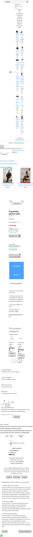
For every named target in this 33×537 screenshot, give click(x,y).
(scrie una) (16, 228)
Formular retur (20, 426)
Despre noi (3, 426)
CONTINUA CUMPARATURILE (8, 164)
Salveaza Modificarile (25, 531)
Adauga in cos (15, 236)
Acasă (10, 143)
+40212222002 (16, 448)
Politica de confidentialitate (16, 430)
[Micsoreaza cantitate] (10, 231)
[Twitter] (10, 454)
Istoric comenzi (11, 426)
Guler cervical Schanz (18, 51)
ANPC (28, 432)
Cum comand (4, 430)
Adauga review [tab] (16, 283)
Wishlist (7, 428)
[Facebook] (9, 454)
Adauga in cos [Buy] (12, 354)
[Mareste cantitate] (16, 231)
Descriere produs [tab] (16, 270)
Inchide (9, 477)
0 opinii (14, 228)
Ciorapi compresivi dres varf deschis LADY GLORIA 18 (25, 184)
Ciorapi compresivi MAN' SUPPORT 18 (7, 184)
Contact (2, 428)
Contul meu (13, 428)
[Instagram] (12, 454)
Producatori (29, 426)
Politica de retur (9, 432)
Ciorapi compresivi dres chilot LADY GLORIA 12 (23, 124)
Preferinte (16, 477)
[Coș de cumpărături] (19, 10)
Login (19, 428)
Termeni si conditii (19, 432)
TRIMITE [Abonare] (16, 417)
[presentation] (13, 361)
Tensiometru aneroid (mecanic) (23, 64)
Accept (24, 477)
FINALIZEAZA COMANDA (7, 161)
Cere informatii (15, 256)
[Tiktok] (13, 454)
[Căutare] (27, 2)
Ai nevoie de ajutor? (15, 247)
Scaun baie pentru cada (20, 143)
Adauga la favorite (14, 254)
